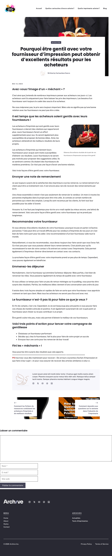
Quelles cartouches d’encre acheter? (59, 8)
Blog (105, 8)
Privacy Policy (86, 544)
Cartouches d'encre (63, 73)
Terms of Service (101, 544)
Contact (7, 527)
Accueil (39, 8)
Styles (6, 524)
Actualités (56, 42)
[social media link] (33, 383)
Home (6, 518)
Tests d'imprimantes (80, 521)
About (6, 521)
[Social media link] (29, 502)
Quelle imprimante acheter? (89, 8)
